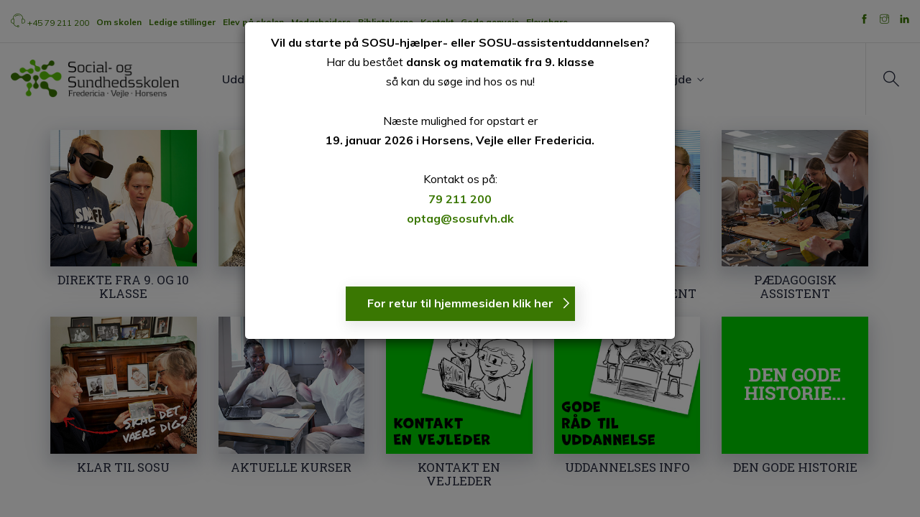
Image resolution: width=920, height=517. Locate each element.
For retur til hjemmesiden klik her (460, 303)
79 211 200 (460, 199)
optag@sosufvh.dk (460, 218)
